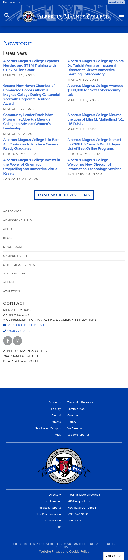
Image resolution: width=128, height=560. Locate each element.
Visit (58, 435)
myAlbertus (116, 2)
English (110, 555)
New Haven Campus (48, 428)
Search (7, 15)
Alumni (9, 282)
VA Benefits (74, 428)
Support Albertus (78, 435)
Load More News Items (64, 195)
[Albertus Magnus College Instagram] (17, 340)
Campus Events (16, 255)
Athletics (11, 291)
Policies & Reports (49, 508)
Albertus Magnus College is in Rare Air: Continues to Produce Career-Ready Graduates (31, 144)
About (8, 229)
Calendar (73, 415)
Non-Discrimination (48, 514)
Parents (56, 422)
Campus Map (76, 409)
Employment (52, 501)
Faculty (56, 409)
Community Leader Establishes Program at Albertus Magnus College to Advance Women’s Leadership (28, 121)
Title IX (56, 527)
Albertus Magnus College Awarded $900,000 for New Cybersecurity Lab (95, 90)
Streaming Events (19, 264)
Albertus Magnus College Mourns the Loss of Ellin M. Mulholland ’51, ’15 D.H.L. (95, 119)
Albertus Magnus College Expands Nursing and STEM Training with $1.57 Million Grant (31, 65)
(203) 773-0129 (18, 331)
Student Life (14, 273)
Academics (12, 211)
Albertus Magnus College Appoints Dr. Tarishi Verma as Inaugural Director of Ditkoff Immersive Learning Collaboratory (95, 67)
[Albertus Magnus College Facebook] (7, 340)
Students (55, 402)
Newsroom (12, 246)
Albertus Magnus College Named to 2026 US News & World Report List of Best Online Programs (94, 144)
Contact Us (75, 520)
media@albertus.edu (25, 325)
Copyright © (24, 544)
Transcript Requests (80, 402)
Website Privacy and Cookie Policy (64, 551)
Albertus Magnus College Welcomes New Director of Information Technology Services (94, 164)
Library (71, 422)
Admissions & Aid (17, 220)
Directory (55, 495)
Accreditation (52, 520)
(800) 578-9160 (78, 514)
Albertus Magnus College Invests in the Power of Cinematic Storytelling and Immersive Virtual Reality (31, 166)
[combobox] (113, 556)
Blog (7, 238)
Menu (120, 13)
